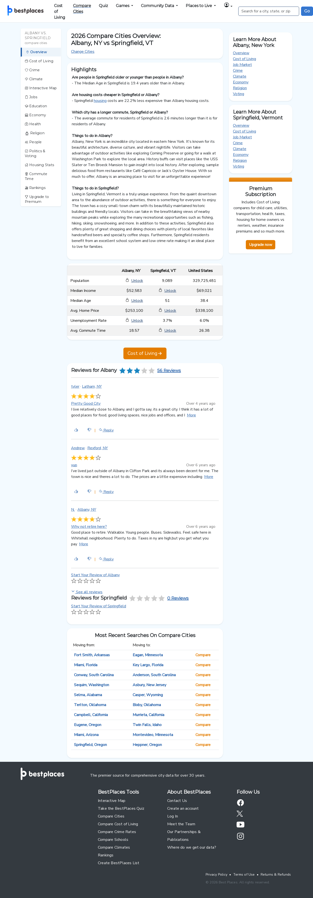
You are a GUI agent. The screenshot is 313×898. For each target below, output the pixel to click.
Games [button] (123, 5)
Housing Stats (39, 165)
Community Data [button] (158, 5)
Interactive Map (41, 88)
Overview (36, 52)
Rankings (35, 188)
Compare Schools (113, 839)
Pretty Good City (86, 403)
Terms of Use (244, 874)
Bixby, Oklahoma (147, 705)
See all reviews (86, 592)
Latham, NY (92, 386)
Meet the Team (181, 824)
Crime (32, 70)
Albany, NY (86, 509)
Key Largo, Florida (148, 665)
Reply (106, 430)
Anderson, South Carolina (154, 675)
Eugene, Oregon (87, 724)
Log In (172, 816)
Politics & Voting (35, 153)
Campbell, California (91, 715)
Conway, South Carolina (94, 675)
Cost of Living (59, 11)
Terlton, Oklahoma (90, 705)
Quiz (103, 5)
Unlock (137, 280)
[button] (228, 5)
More (191, 415)
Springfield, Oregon (90, 744)
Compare (203, 655)
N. (73, 509)
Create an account (183, 808)
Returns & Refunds (276, 874)
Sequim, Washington (91, 685)
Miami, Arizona (86, 734)
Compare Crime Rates (117, 832)
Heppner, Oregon (147, 744)
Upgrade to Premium (37, 199)
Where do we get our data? (191, 847)
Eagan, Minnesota (148, 655)
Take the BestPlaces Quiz (121, 808)
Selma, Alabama (88, 695)
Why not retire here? (89, 526)
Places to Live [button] (199, 5)
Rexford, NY (97, 448)
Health (33, 124)
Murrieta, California (148, 715)
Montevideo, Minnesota (153, 734)
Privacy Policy (216, 874)
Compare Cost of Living (118, 824)
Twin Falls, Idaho (147, 724)
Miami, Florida (85, 665)
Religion (35, 133)
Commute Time (36, 176)
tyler (75, 386)
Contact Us (177, 800)
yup (74, 465)
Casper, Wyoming (148, 695)
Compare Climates (114, 847)
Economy (35, 115)
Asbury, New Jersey (149, 685)
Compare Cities (111, 816)
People (33, 142)
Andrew (78, 448)
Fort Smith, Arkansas (92, 655)
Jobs (31, 97)
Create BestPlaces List (118, 863)
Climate (34, 79)
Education (36, 106)
